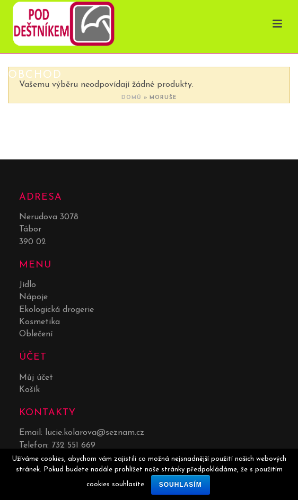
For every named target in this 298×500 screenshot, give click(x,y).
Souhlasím (180, 484)
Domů (131, 98)
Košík (29, 390)
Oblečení (35, 334)
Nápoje (33, 297)
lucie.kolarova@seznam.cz (94, 432)
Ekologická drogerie (56, 310)
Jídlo (27, 285)
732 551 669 (73, 445)
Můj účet (36, 377)
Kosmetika (39, 322)
